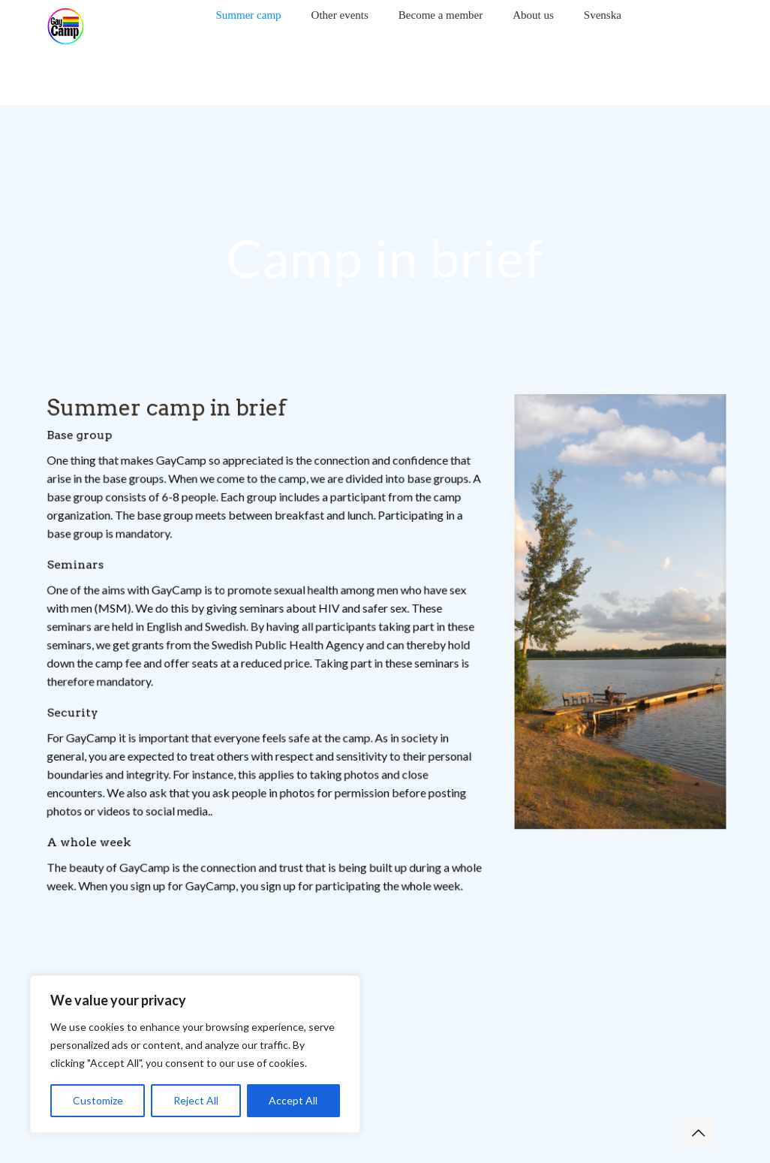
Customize (98, 1100)
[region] (195, 1054)
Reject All (195, 1100)
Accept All (293, 1100)
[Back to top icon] (698, 1132)
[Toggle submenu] (248, 37)
